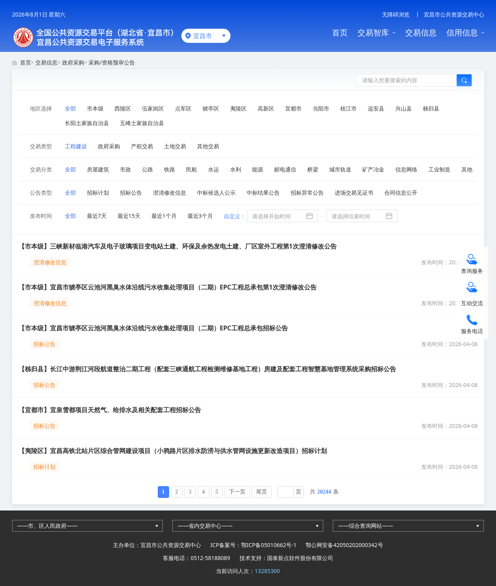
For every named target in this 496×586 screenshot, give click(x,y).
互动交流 (472, 303)
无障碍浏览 (395, 14)
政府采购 (73, 62)
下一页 (237, 492)
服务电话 (472, 331)
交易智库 (373, 32)
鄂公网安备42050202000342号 (344, 545)
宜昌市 (202, 35)
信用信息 (462, 32)
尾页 (261, 492)
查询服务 (472, 271)
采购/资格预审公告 (112, 62)
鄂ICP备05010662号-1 (269, 545)
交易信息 (421, 32)
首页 (340, 32)
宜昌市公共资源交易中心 (454, 14)
